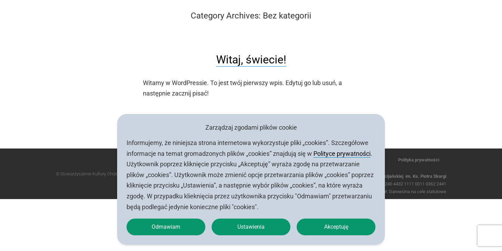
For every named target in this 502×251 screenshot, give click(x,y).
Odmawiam (166, 225)
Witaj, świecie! (251, 59)
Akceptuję (336, 225)
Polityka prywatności (418, 159)
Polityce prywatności (342, 151)
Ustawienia (251, 225)
